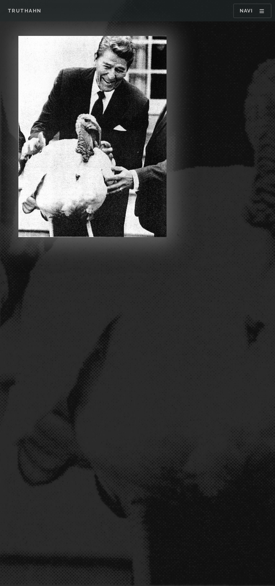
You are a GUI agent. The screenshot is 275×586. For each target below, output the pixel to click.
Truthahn (24, 11)
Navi (246, 11)
